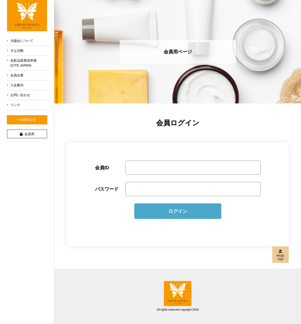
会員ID (102, 167)
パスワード (107, 189)
